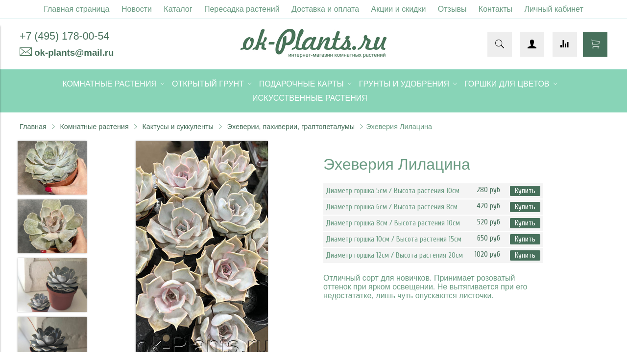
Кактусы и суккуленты (178, 127)
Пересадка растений (242, 9)
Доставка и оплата (325, 9)
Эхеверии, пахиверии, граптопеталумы (291, 127)
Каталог (178, 9)
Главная (33, 127)
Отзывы (452, 9)
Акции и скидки (398, 9)
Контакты (495, 9)
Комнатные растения (94, 127)
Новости (136, 9)
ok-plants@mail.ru (74, 52)
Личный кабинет (553, 9)
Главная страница (76, 9)
